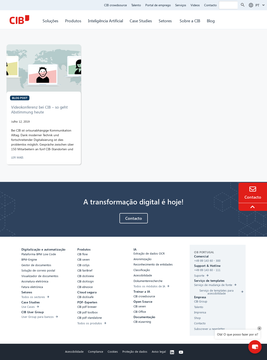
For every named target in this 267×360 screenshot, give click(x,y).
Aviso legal (159, 351)
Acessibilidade (74, 351)
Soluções (50, 20)
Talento (136, 5)
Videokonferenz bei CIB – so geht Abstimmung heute (39, 110)
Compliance (95, 351)
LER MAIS (17, 157)
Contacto (210, 5)
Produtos (73, 20)
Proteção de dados (134, 351)
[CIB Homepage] (19, 19)
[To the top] (253, 206)
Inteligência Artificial (105, 20)
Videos (195, 5)
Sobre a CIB (190, 20)
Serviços (180, 5)
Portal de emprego (158, 5)
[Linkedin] (172, 352)
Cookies (113, 351)
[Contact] (252, 189)
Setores (166, 20)
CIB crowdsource (115, 5)
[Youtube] (181, 352)
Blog (211, 20)
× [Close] (259, 328)
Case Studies (141, 20)
